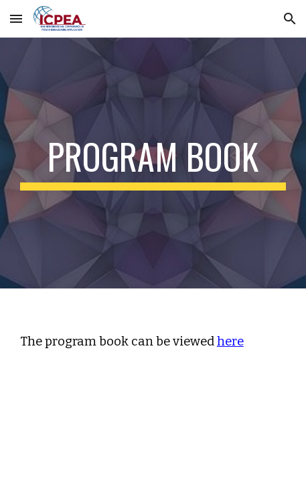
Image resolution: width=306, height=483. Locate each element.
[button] (16, 18)
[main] (153, 163)
